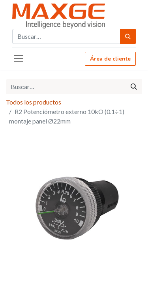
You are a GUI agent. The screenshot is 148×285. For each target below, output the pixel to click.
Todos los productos (33, 102)
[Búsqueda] (128, 36)
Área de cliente (110, 59)
